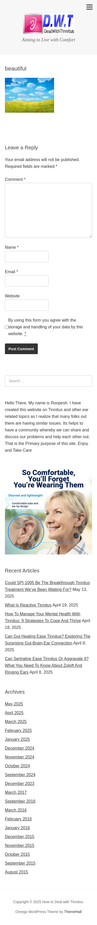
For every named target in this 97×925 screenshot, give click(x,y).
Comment (15, 179)
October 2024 (17, 766)
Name (12, 247)
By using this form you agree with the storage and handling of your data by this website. (45, 327)
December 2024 (19, 748)
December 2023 (19, 783)
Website (12, 296)
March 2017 (16, 792)
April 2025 (14, 713)
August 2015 (16, 872)
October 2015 (17, 854)
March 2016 (16, 810)
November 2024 (19, 757)
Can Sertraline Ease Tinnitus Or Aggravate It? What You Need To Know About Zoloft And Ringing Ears (47, 665)
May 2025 (14, 704)
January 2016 (17, 828)
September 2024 (20, 775)
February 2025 (18, 730)
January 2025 (17, 739)
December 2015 (19, 836)
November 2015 (19, 845)
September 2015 (20, 863)
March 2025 (16, 721)
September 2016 (20, 801)
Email (11, 272)
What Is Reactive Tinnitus (28, 605)
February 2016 (18, 819)
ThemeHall (73, 912)
